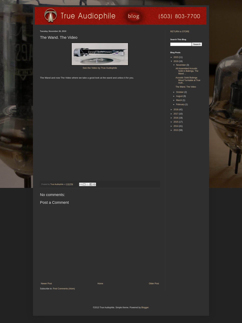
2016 (176, 118)
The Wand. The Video (186, 87)
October (180, 92)
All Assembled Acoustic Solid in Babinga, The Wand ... (187, 71)
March (179, 100)
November (181, 65)
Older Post (154, 283)
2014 (176, 126)
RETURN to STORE (179, 31)
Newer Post (46, 283)
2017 (176, 114)
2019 (176, 61)
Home (100, 283)
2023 (176, 57)
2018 (176, 109)
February (180, 104)
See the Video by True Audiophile (100, 68)
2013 (176, 130)
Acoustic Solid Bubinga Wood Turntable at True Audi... (188, 80)
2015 (176, 122)
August (179, 96)
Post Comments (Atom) (64, 288)
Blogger (144, 307)
